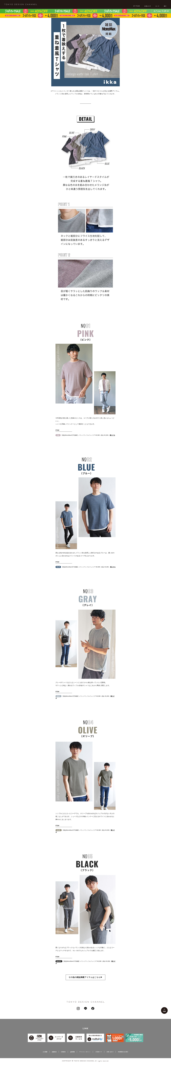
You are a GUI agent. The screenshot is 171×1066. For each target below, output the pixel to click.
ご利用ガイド (98, 1054)
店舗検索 (54, 1054)
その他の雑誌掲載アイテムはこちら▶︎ (85, 980)
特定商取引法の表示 (123, 1054)
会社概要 (45, 1054)
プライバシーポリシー (85, 1054)
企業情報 (72, 1054)
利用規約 (63, 1054)
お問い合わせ (110, 1054)
